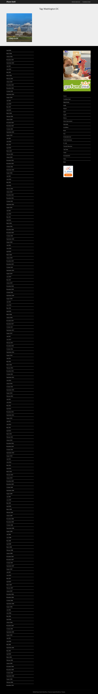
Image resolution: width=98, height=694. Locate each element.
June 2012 (8, 402)
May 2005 (8, 644)
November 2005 (10, 625)
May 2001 (8, 650)
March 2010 (9, 471)
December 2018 (10, 286)
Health (64, 114)
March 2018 (9, 314)
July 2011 (8, 421)
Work (64, 162)
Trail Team (65, 149)
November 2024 (10, 88)
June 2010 (8, 462)
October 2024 (9, 91)
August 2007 (9, 569)
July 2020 (8, 245)
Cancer (65, 96)
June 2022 (8, 179)
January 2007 (9, 591)
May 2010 (8, 465)
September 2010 (10, 452)
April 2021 (8, 220)
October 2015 (9, 374)
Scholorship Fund (76, 1)
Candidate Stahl (86, 1)
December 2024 (10, 85)
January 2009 (9, 515)
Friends (65, 108)
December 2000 (10, 666)
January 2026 (9, 56)
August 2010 (9, 456)
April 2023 (8, 147)
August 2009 (9, 493)
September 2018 (10, 295)
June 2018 (8, 305)
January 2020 (9, 257)
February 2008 (9, 550)
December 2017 (10, 320)
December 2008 (10, 518)
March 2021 (9, 223)
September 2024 (10, 94)
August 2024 (9, 97)
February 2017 (9, 342)
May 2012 (8, 405)
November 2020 (10, 232)
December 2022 (10, 160)
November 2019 (10, 264)
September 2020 (10, 239)
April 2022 (8, 185)
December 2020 (10, 229)
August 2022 (9, 173)
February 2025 (9, 78)
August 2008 (9, 531)
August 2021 (9, 207)
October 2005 (9, 628)
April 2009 (8, 506)
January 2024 (9, 119)
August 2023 (9, 135)
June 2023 (8, 141)
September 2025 (10, 63)
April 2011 (8, 430)
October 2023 (9, 129)
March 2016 (9, 364)
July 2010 (8, 459)
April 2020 (8, 251)
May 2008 (8, 540)
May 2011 (8, 427)
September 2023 (10, 132)
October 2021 (9, 201)
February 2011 (9, 437)
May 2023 (8, 144)
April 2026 (8, 50)
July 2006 (8, 610)
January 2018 (9, 317)
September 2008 (10, 528)
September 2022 (10, 169)
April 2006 (8, 619)
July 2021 (8, 210)
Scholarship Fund (67, 136)
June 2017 (8, 339)
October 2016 (9, 349)
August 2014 (9, 393)
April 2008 (8, 544)
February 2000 (9, 682)
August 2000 (9, 679)
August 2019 (9, 273)
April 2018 (8, 311)
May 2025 (8, 72)
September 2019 (10, 270)
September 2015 (10, 377)
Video (64, 158)
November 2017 (10, 323)
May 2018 (8, 308)
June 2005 (8, 641)
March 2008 (9, 547)
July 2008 (8, 534)
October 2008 (9, 525)
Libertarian (65, 124)
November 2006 (10, 597)
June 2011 (8, 424)
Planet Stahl (11, 2)
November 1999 (10, 685)
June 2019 (8, 276)
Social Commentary (67, 140)
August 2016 (9, 355)
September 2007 (10, 566)
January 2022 (9, 191)
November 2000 (10, 669)
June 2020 (8, 248)
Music (64, 130)
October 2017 (9, 327)
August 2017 (9, 333)
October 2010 (9, 449)
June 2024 (8, 103)
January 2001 (9, 663)
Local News (65, 127)
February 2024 (9, 116)
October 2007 (9, 562)
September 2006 (10, 603)
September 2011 (10, 415)
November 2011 (10, 411)
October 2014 (9, 386)
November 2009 (10, 484)
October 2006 (9, 600)
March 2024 (9, 113)
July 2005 (8, 638)
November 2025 (10, 59)
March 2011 (9, 433)
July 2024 (8, 100)
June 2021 (8, 213)
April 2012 (8, 408)
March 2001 (9, 657)
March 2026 (9, 53)
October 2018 (9, 292)
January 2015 (9, 383)
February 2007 (9, 588)
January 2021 (9, 226)
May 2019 (8, 279)
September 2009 (10, 490)
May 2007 (8, 578)
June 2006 (8, 613)
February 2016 (9, 367)
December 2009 (10, 481)
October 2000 (9, 672)
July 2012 (8, 399)
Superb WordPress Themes (59, 692)
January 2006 (9, 622)
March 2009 (9, 509)
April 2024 (8, 110)
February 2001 (9, 660)
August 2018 (9, 298)
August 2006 (9, 606)
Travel (64, 152)
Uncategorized (66, 155)
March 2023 (9, 151)
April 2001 (8, 654)
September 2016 (10, 352)
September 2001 (10, 647)
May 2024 (8, 106)
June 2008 (8, 537)
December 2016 (10, 345)
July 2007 (8, 572)
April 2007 (8, 581)
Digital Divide (66, 102)
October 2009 (9, 487)
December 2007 (10, 556)
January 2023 (9, 157)
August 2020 (9, 242)
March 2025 (9, 75)
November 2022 (10, 163)
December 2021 (10, 195)
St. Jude (65, 143)
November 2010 (10, 446)
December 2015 (10, 371)
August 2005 (9, 635)
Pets (64, 133)
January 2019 (9, 283)
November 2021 (10, 198)
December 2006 (10, 594)
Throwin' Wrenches (67, 146)
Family (64, 105)
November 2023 (10, 125)
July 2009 (8, 496)
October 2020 (9, 235)
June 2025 (8, 69)
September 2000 (10, 676)
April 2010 (8, 468)
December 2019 (10, 261)
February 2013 (9, 396)
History (65, 118)
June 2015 (8, 380)
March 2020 (9, 254)
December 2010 (10, 443)
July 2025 (8, 66)
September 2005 (10, 632)
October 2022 (9, 166)
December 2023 (10, 122)
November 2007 (10, 559)
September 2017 (10, 330)
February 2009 (9, 512)
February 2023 (9, 154)
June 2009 (8, 499)
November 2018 (10, 289)
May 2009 (8, 503)
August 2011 (9, 418)
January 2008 (9, 553)
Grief (64, 111)
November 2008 (10, 521)
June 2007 (8, 575)
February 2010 (9, 474)
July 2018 (8, 301)
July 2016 (8, 358)
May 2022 (8, 182)
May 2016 (8, 361)
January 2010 (9, 477)
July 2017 (8, 336)
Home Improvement (67, 121)
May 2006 (8, 616)
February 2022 (9, 188)
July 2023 (8, 138)
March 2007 (9, 584)
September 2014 (10, 389)
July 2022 (8, 176)
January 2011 (9, 440)
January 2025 (9, 81)
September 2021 (10, 204)
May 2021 (8, 217)
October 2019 (9, 267)
